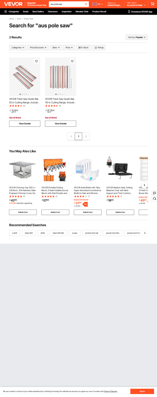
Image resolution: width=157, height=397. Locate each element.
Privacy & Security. (110, 391)
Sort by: (131, 37)
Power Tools (28, 19)
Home (11, 19)
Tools (19, 19)
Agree (142, 391)
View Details (25, 123)
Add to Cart (23, 212)
